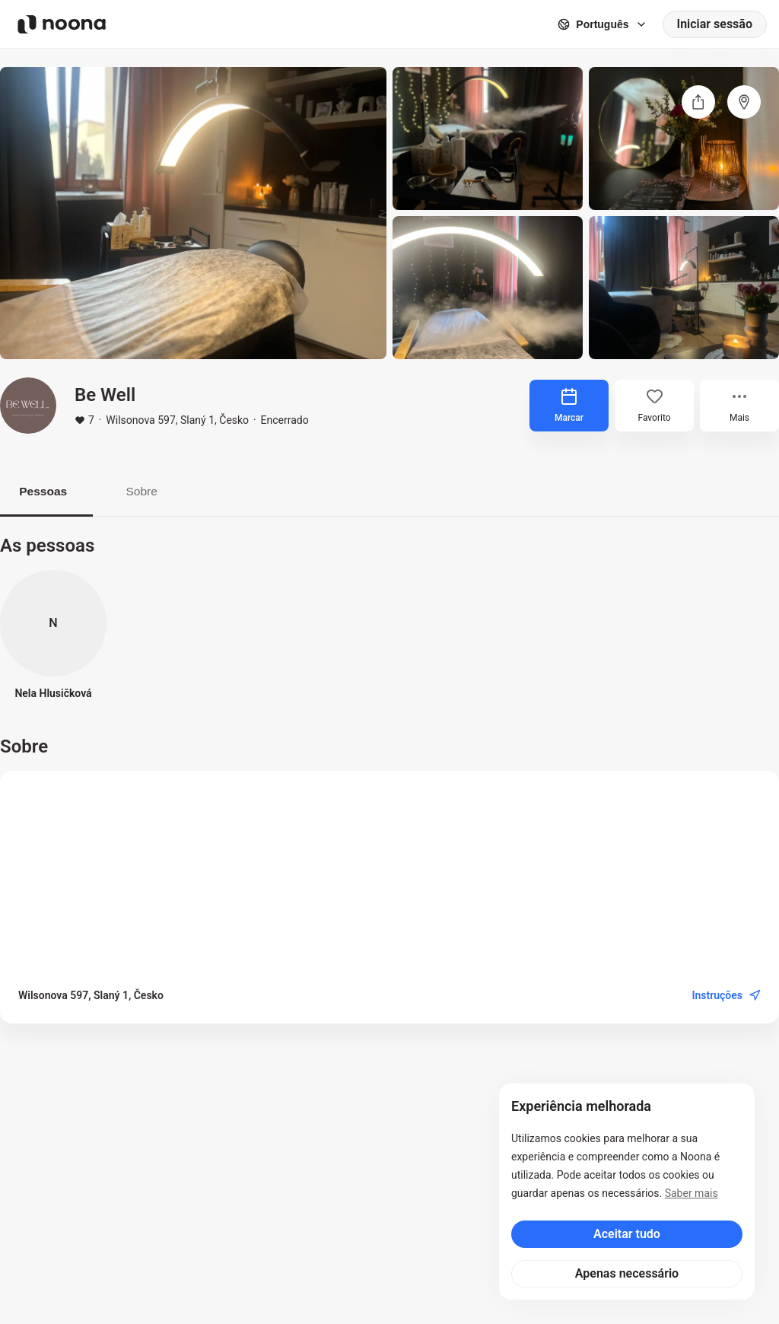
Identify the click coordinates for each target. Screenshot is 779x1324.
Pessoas (47, 491)
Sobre (151, 491)
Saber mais (691, 1193)
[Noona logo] (61, 24)
